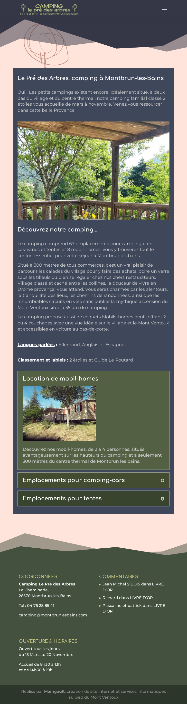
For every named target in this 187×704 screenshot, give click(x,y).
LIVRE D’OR (141, 597)
